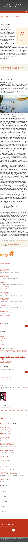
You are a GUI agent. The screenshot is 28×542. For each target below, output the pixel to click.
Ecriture (2, 354)
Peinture (4, 509)
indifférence (11, 68)
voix (26, 141)
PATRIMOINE (3, 342)
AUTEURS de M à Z (4, 335)
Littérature (20, 64)
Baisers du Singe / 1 (5, 311)
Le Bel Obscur (3, 288)
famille (12, 359)
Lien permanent (4, 64)
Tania (1, 427)
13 (25, 413)
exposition (6, 359)
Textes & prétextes (14, 4)
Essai (13, 356)
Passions (25, 64)
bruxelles (8, 361)
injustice (2, 68)
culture (2, 356)
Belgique (4, 494)
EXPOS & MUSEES (4, 338)
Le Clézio (6, 82)
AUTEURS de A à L (4, 333)
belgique (24, 351)
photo (22, 114)
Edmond (2, 282)
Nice (19, 195)
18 (17, 415)
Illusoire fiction (3, 270)
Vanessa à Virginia (4, 293)
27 (25, 416)
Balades (4, 491)
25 (17, 416)
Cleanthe (2, 433)
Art (3, 489)
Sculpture (18, 351)
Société (4, 511)
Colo (1, 456)
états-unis (23, 356)
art (1, 359)
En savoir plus (16, 541)
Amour (24, 354)
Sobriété (2, 317)
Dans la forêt (5, 24)
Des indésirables (6, 79)
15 (6, 415)
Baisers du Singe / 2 (5, 299)
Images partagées (4, 276)
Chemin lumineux (15, 156)
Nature (3, 504)
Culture (16, 64)
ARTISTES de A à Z (4, 336)
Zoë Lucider (3, 473)
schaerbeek (22, 359)
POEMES (2, 344)
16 (10, 415)
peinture (8, 354)
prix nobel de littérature (20, 67)
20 (25, 415)
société (19, 68)
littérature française (16, 354)
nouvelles (3, 67)
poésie (2, 361)
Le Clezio (19, 231)
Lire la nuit (2, 265)
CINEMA (2, 340)
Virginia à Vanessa (4, 305)
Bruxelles (4, 496)
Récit (17, 359)
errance (6, 68)
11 (17, 413)
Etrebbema (12, 59)
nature (2, 351)
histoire (8, 356)
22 (6, 416)
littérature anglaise (10, 351)
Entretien (25, 235)
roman (17, 356)
